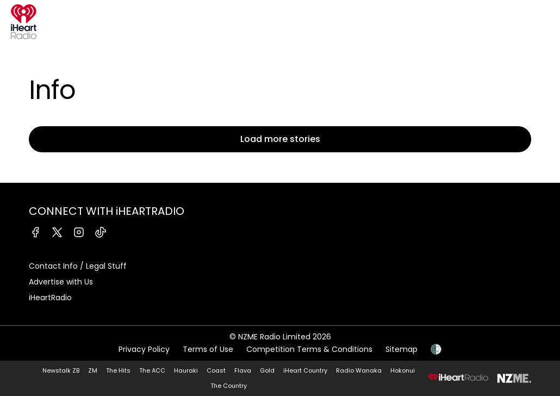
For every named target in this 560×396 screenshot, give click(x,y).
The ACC (152, 370)
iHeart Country (305, 370)
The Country (228, 385)
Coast (216, 370)
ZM (92, 370)
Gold (267, 370)
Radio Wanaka (359, 370)
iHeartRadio (50, 297)
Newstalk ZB (60, 370)
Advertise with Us (61, 281)
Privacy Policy (144, 349)
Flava (242, 370)
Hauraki (186, 370)
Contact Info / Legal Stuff (78, 266)
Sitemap (401, 349)
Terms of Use (208, 349)
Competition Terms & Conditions (309, 349)
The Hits (118, 370)
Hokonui (402, 370)
